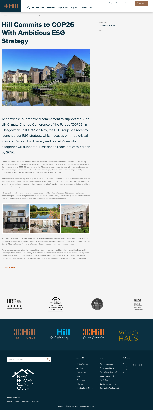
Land (78, 376)
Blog (110, 3)
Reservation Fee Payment (109, 388)
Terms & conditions (107, 368)
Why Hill (74, 8)
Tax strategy (104, 380)
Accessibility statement (108, 372)
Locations (51, 8)
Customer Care (86, 8)
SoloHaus (80, 384)
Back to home (8, 267)
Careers (118, 3)
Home (5, 15)
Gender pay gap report (108, 384)
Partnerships (81, 372)
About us (79, 368)
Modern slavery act (107, 376)
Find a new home (37, 8)
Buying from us (82, 364)
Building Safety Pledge (84, 388)
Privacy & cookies (106, 364)
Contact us (129, 3)
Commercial (80, 380)
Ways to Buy (62, 8)
